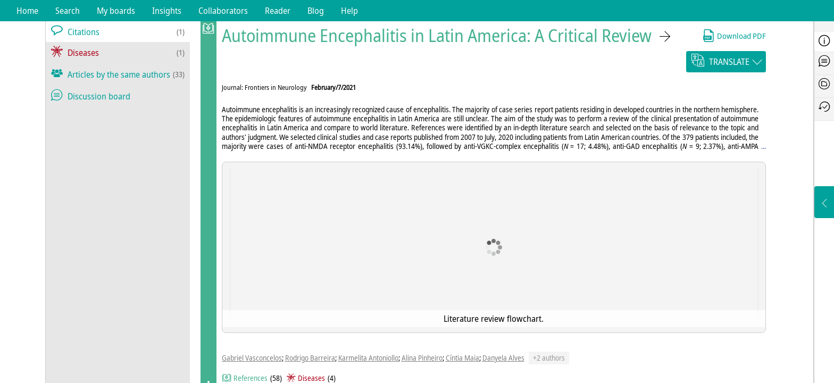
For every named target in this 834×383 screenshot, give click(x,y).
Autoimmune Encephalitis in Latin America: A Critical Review (437, 35)
